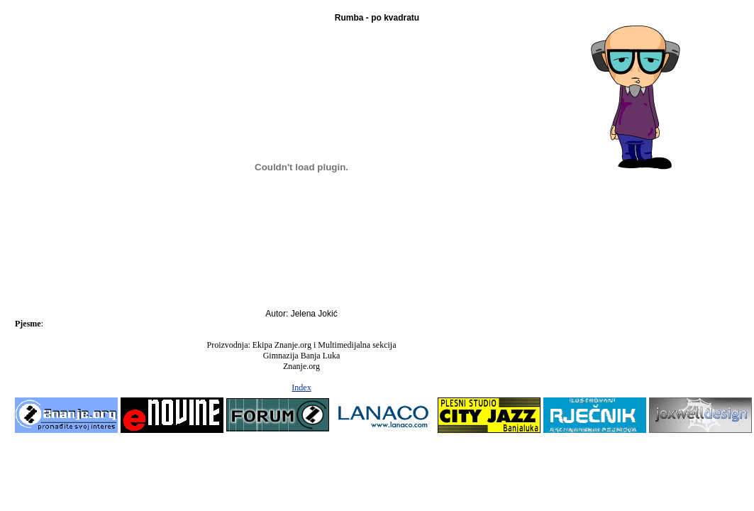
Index (301, 387)
